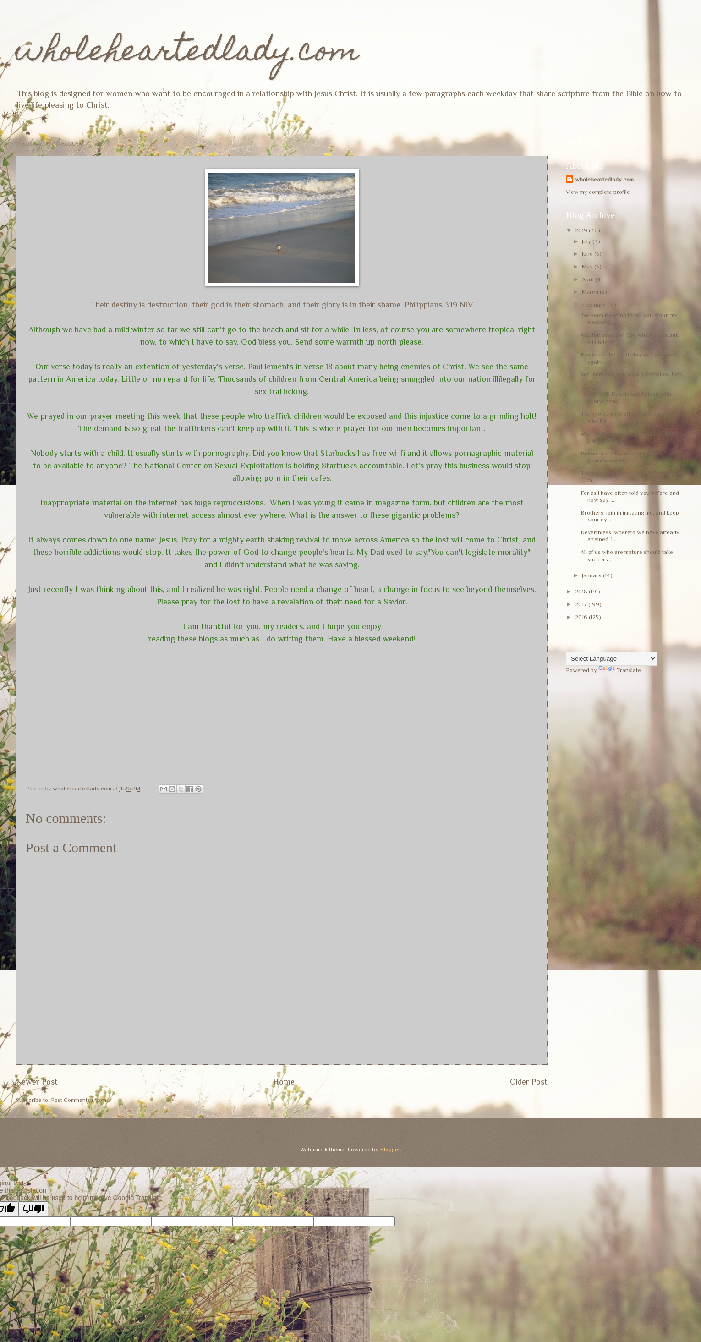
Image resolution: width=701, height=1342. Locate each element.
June (588, 253)
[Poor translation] (33, 1208)
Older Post (529, 1081)
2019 (582, 230)
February (594, 304)
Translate (619, 670)
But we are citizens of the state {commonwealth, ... (620, 457)
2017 (581, 604)
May (588, 266)
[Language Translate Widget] (611, 659)
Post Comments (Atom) (80, 1099)
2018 (582, 591)
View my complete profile (598, 191)
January (592, 575)
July (587, 241)
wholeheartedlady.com (187, 53)
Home (284, 1081)
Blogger (390, 1149)
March (591, 291)
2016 (582, 616)
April (588, 279)
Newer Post (37, 1081)
